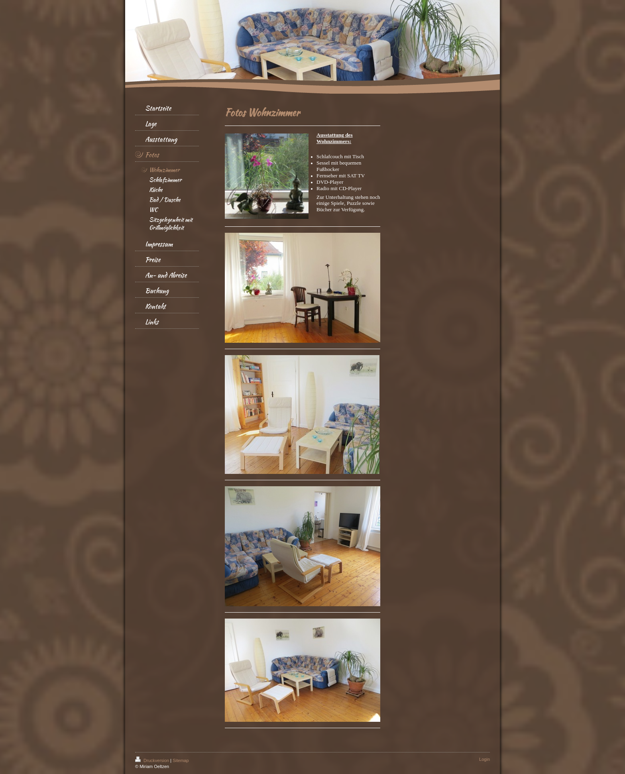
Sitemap (181, 760)
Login (484, 759)
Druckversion (152, 760)
